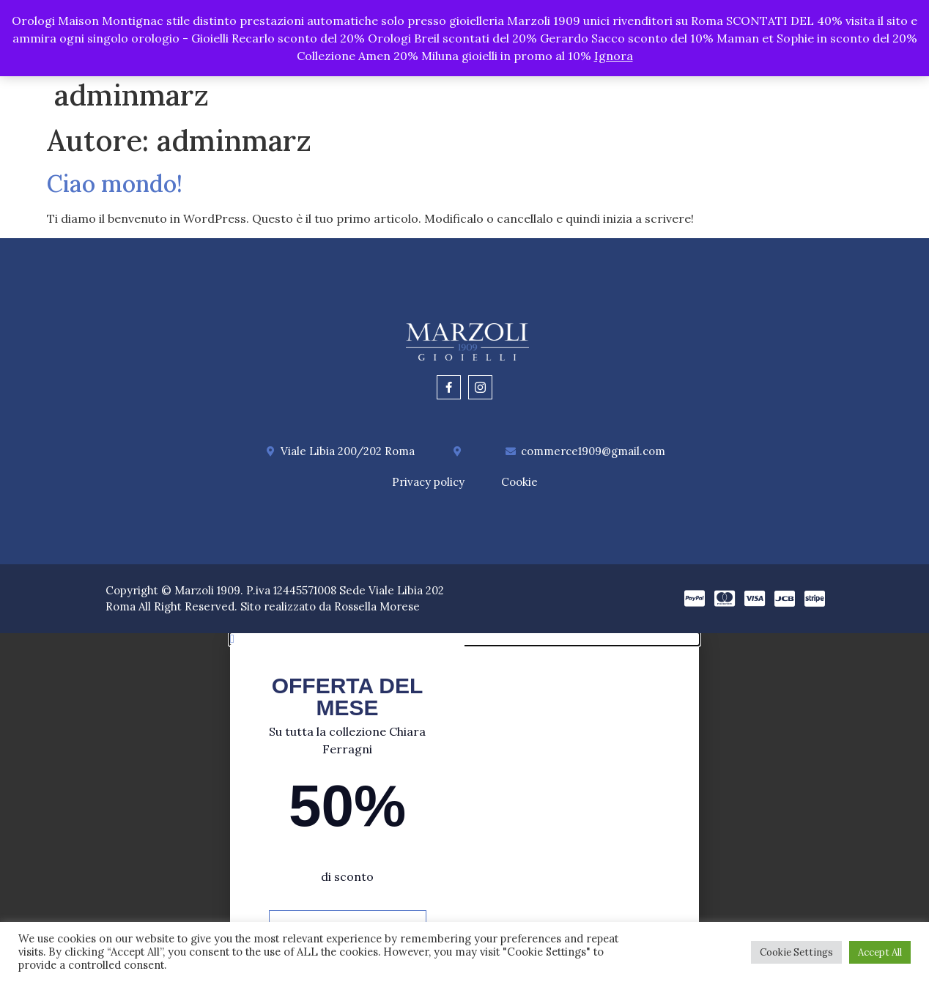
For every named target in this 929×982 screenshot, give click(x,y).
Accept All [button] (880, 952)
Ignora (613, 55)
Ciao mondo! (114, 184)
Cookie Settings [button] (796, 952)
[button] (464, 639)
